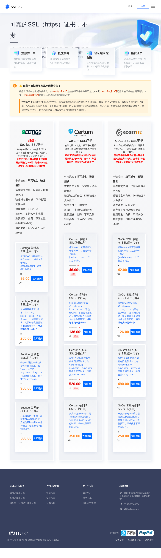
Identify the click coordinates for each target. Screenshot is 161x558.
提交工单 (87, 508)
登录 (130, 6)
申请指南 (50, 503)
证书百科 (50, 513)
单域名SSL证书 (17, 503)
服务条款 (119, 550)
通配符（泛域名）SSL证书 (23, 513)
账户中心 (87, 503)
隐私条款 (149, 550)
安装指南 (50, 508)
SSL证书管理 (89, 513)
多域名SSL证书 (17, 508)
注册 (143, 6)
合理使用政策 (134, 550)
